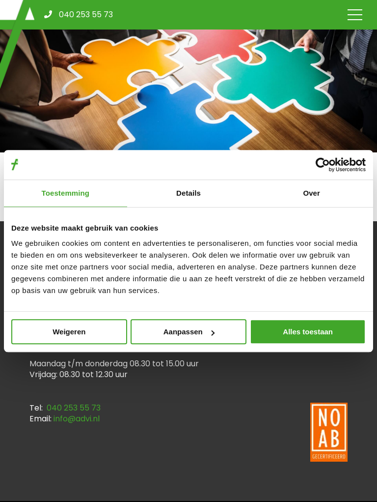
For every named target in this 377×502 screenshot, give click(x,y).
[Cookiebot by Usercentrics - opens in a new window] (323, 164)
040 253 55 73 (74, 407)
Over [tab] (311, 193)
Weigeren (69, 331)
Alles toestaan (308, 331)
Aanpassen (189, 331)
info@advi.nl (77, 418)
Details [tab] (188, 193)
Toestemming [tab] (66, 193)
